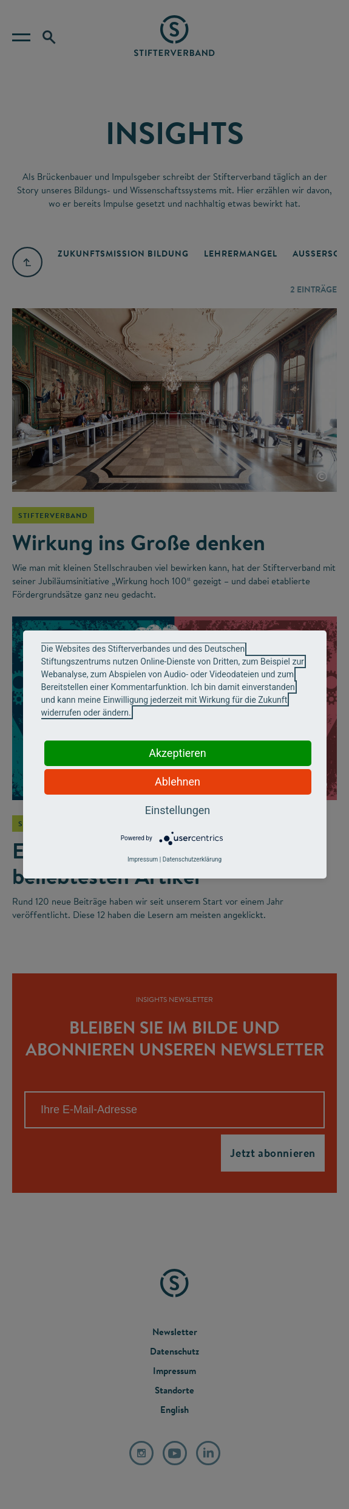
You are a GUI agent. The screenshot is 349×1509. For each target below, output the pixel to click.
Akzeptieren (177, 753)
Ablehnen (177, 781)
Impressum (142, 859)
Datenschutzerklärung (192, 859)
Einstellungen (177, 810)
